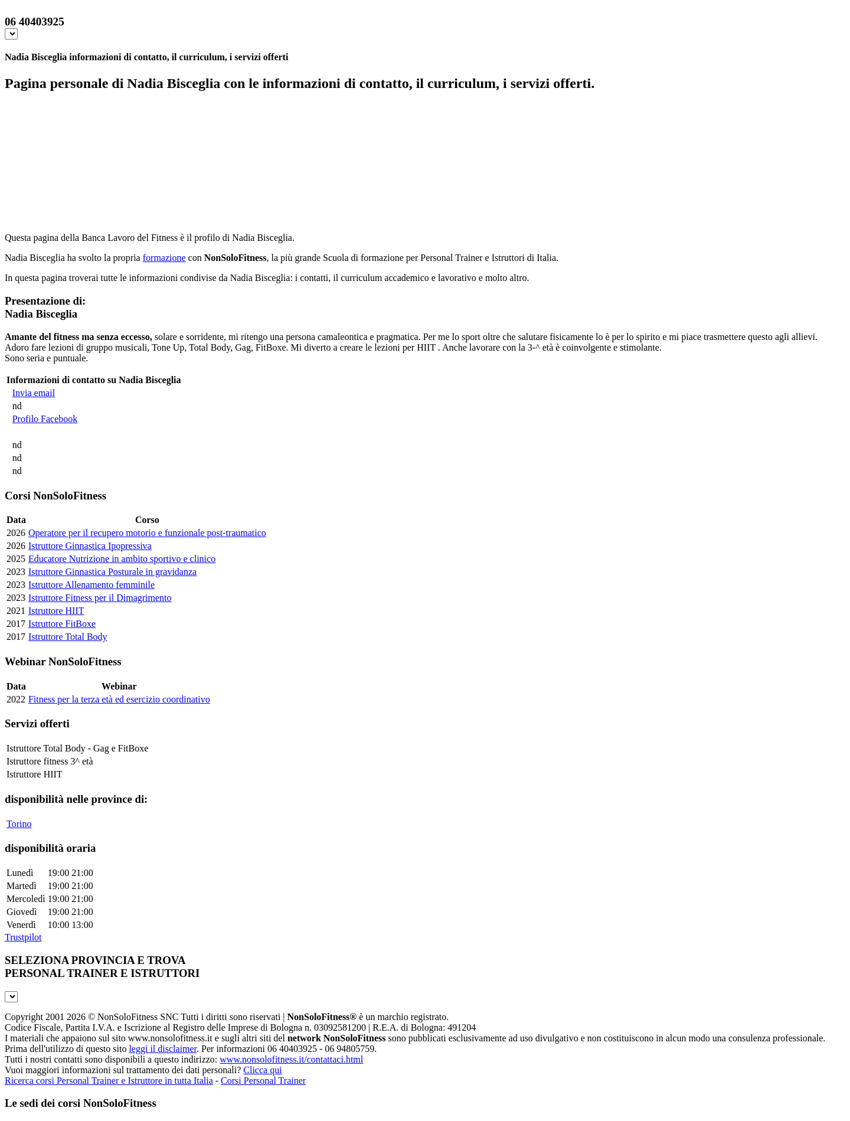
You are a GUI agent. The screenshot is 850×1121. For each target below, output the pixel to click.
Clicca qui (262, 1070)
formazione (164, 258)
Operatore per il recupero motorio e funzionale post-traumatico (147, 533)
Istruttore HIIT (56, 611)
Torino (18, 824)
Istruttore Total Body (67, 637)
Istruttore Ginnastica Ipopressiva (90, 546)
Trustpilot (23, 937)
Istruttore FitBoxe (62, 624)
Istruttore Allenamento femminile (91, 585)
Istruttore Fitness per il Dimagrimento (100, 598)
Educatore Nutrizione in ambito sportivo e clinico (121, 559)
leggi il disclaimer (163, 1049)
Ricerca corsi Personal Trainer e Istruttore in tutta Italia (109, 1081)
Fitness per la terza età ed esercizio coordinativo (119, 699)
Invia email (33, 393)
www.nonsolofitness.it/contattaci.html (291, 1059)
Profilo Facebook (45, 419)
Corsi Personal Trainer (263, 1081)
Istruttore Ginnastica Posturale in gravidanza (112, 572)
